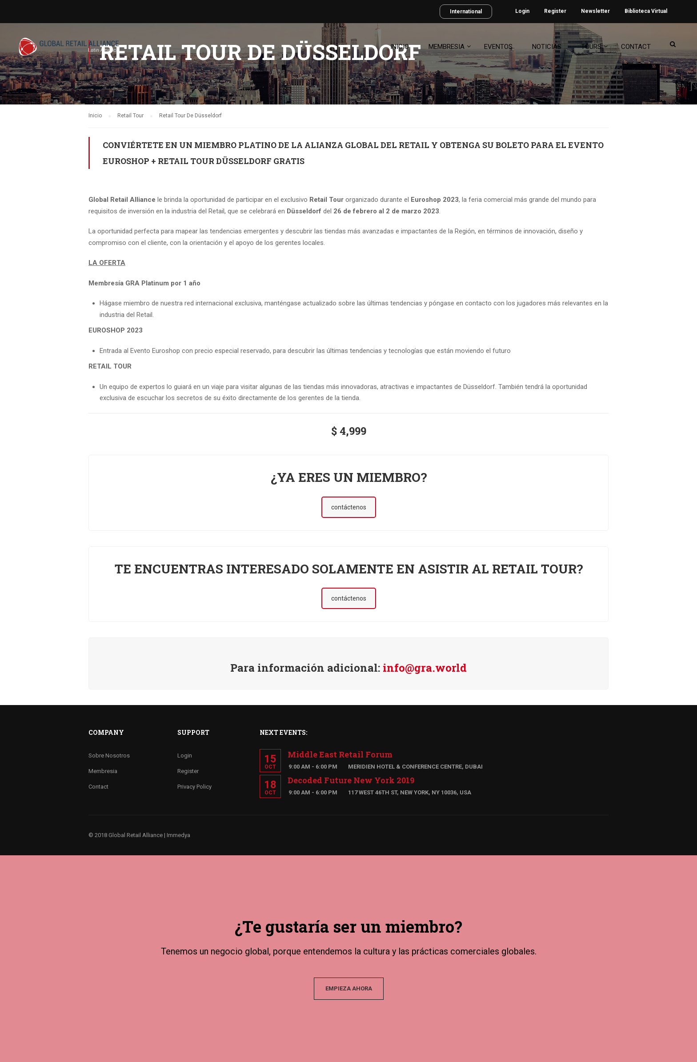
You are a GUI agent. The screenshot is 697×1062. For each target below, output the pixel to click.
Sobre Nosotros (109, 755)
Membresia (447, 47)
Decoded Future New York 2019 (351, 780)
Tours (591, 47)
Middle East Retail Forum (340, 754)
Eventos (498, 47)
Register (555, 11)
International (466, 11)
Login (522, 11)
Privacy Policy (194, 786)
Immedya (178, 835)
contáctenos (348, 507)
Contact (636, 47)
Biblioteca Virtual (646, 11)
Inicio (399, 47)
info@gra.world (425, 668)
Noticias (546, 47)
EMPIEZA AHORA (348, 988)
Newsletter (595, 11)
